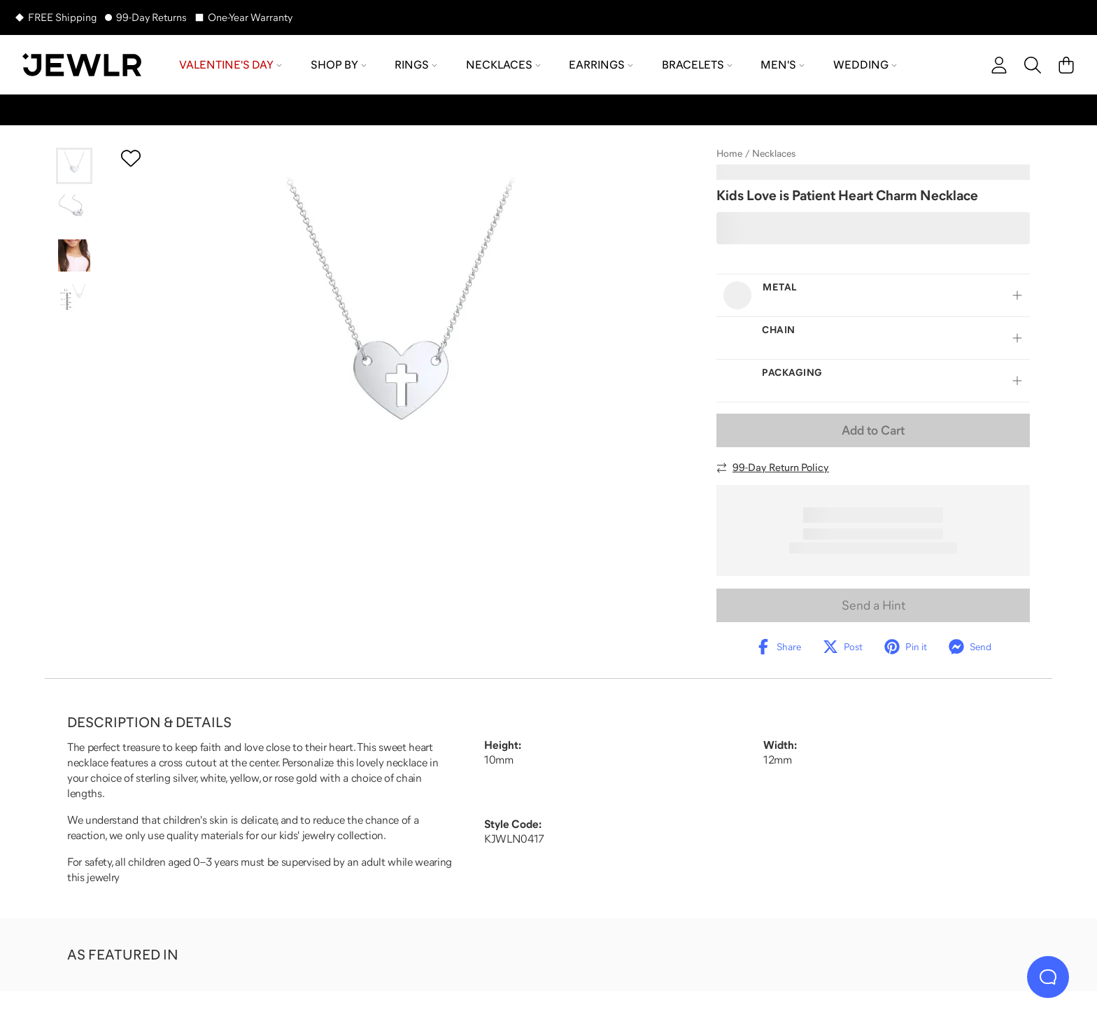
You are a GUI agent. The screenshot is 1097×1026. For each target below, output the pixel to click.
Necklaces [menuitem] (503, 64)
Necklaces (773, 153)
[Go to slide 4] (74, 300)
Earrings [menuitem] (601, 64)
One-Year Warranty (250, 17)
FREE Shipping (62, 17)
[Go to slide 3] (74, 255)
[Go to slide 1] (74, 166)
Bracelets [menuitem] (697, 64)
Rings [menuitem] (416, 64)
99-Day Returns (151, 17)
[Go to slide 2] (74, 210)
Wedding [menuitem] (865, 64)
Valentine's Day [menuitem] (230, 64)
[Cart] (1066, 65)
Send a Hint (873, 605)
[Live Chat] (1048, 977)
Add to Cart (873, 430)
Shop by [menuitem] (339, 64)
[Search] (1032, 65)
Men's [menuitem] (782, 64)
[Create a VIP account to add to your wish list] (130, 158)
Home (729, 153)
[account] (999, 65)
